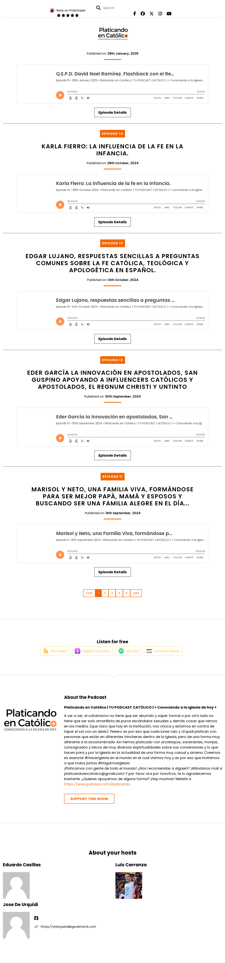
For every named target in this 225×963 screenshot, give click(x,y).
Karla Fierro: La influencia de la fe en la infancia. (112, 150)
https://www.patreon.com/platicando (97, 788)
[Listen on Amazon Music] (165, 655)
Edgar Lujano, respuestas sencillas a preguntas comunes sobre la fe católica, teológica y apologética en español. (113, 263)
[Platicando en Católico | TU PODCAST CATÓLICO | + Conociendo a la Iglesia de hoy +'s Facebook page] (138, 15)
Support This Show (89, 803)
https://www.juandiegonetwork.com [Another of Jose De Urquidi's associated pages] (65, 931)
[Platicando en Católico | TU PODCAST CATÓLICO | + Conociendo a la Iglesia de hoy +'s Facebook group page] (144, 15)
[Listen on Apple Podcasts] (90, 655)
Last (136, 593)
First (89, 593)
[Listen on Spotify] (129, 655)
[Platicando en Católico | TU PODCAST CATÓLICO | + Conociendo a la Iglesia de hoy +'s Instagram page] (158, 15)
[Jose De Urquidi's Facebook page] (36, 923)
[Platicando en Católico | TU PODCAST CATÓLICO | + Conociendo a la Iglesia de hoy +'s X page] (151, 15)
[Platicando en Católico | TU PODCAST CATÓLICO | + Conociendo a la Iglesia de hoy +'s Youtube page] (165, 15)
